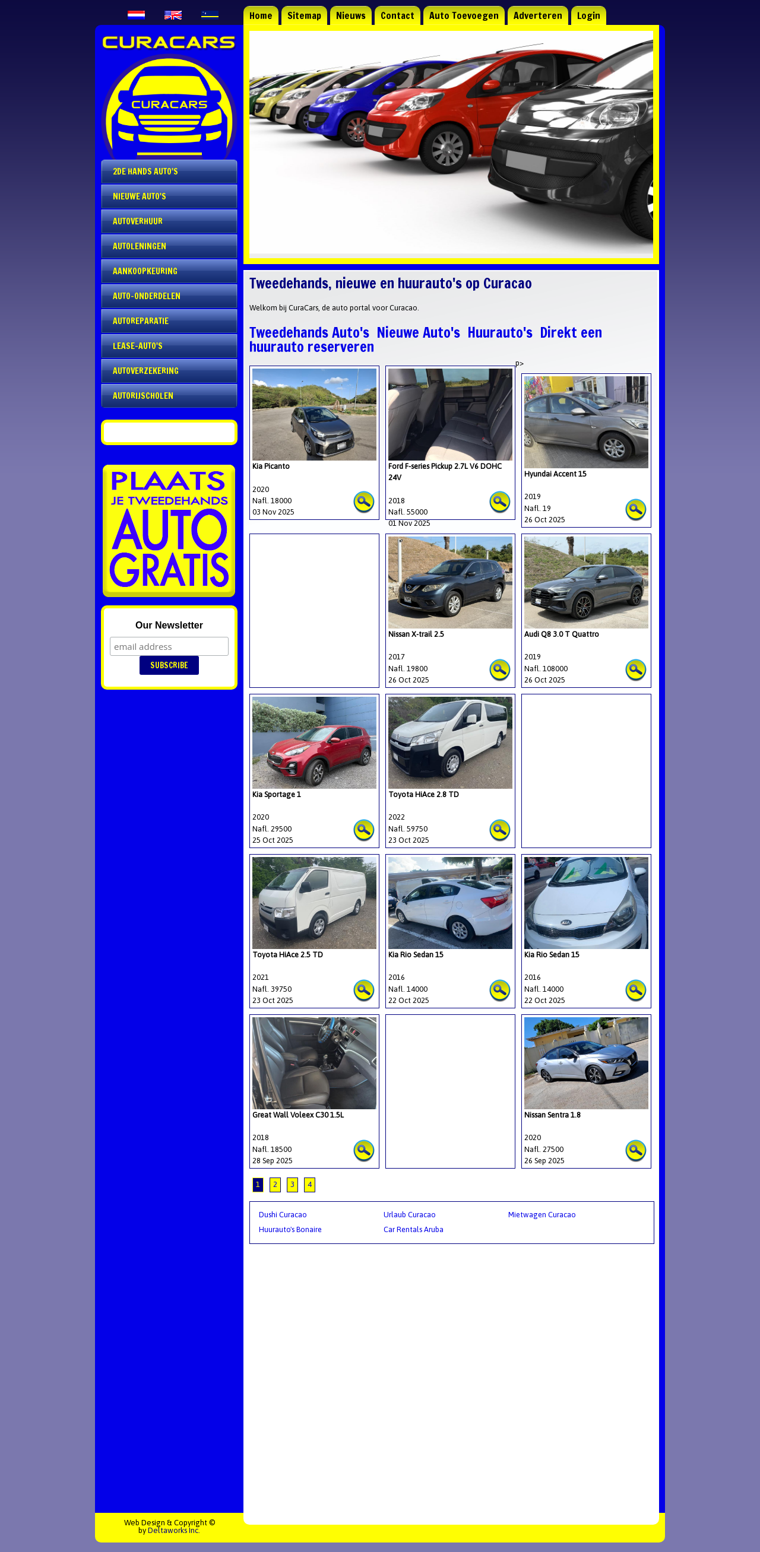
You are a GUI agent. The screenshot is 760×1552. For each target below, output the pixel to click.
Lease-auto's (138, 346)
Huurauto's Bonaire (290, 1229)
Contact (397, 15)
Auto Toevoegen (464, 15)
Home (261, 15)
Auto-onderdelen (146, 296)
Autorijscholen (143, 396)
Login (588, 15)
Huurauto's (500, 332)
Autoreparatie (141, 321)
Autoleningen (139, 246)
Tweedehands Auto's (309, 332)
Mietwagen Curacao (542, 1214)
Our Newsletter (169, 625)
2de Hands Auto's (145, 171)
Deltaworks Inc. (174, 1530)
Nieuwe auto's (139, 196)
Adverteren (538, 15)
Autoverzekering (146, 371)
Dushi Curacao (283, 1214)
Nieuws (351, 15)
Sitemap (304, 15)
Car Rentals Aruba (414, 1229)
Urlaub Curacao (410, 1214)
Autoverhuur (138, 221)
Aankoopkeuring (145, 271)
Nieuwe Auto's (418, 332)
